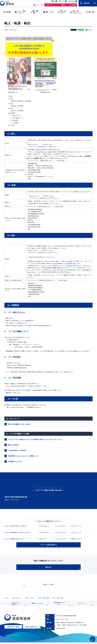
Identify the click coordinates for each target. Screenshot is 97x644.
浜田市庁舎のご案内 (15, 629)
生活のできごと (16, 597)
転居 (11, 103)
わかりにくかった (76, 532)
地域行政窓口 (23, 367)
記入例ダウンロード (47, 144)
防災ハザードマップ (52, 5)
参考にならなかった (77, 539)
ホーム (6, 597)
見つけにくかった (76, 526)
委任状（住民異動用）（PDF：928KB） (19, 424)
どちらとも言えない (61, 526)
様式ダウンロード (33, 144)
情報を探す (52, 568)
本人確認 (18, 337)
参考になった (43, 539)
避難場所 (63, 5)
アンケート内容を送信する (48, 544)
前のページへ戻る (47, 585)
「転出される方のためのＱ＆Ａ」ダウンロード (41, 257)
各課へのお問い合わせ (32, 629)
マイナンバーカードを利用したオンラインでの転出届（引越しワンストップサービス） (66, 265)
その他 (12, 125)
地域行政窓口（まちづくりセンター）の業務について (23, 456)
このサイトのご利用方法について (18, 605)
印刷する (90, 29)
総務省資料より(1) (13, 92)
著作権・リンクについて (39, 605)
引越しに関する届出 (43, 597)
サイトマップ (85, 605)
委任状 (43, 325)
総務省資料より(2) (45, 92)
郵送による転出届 (67, 261)
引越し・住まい (29, 597)
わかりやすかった (44, 532)
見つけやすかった (44, 526)
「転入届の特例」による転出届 (43, 152)
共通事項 (12, 113)
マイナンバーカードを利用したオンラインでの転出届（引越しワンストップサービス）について (35, 439)
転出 (11, 108)
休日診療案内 (73, 5)
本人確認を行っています (15, 461)
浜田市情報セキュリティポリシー (62, 605)
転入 (11, 98)
